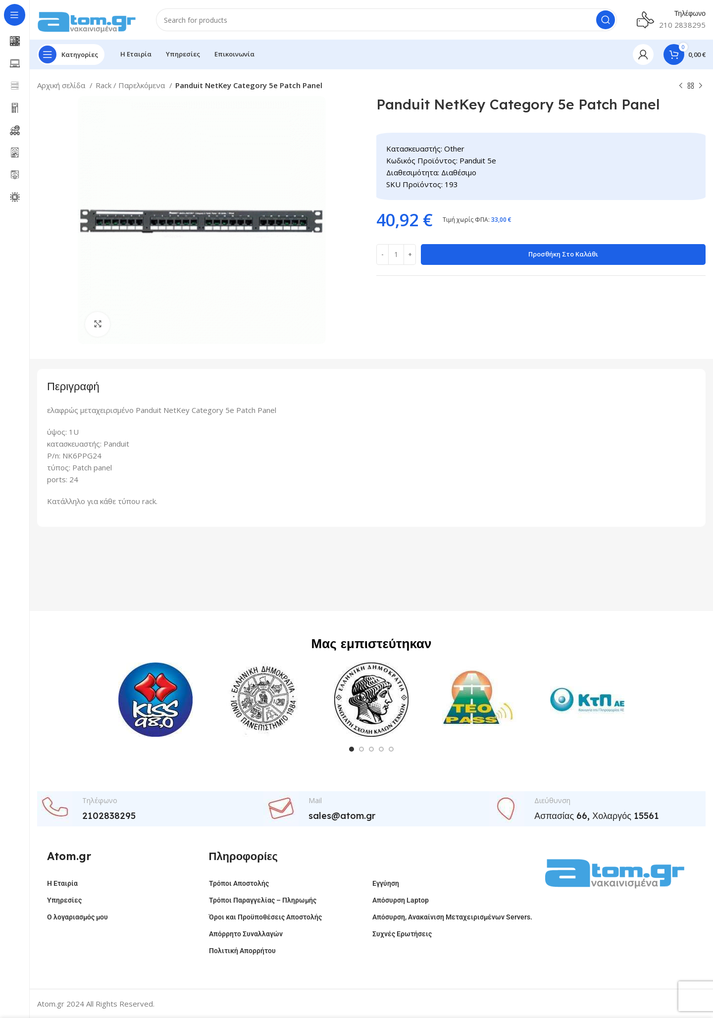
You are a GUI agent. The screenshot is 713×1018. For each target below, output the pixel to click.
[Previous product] (681, 86)
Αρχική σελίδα (62, 85)
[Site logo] (86, 19)
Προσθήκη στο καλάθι (563, 254)
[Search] (386, 19)
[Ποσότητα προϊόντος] (396, 254)
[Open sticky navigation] (70, 54)
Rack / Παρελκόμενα (131, 85)
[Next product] (701, 86)
